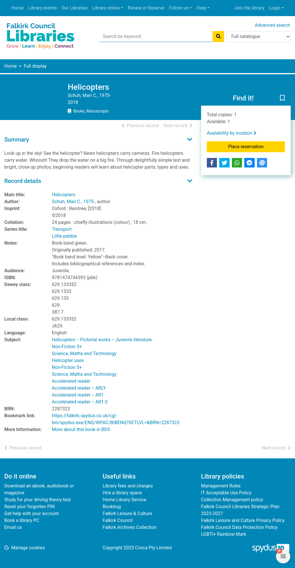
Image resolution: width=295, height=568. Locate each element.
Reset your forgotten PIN (29, 506)
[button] (282, 98)
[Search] (218, 36)
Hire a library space (122, 492)
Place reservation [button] (256, 146)
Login (274, 8)
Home (17, 8)
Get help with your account (31, 513)
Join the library (249, 8)
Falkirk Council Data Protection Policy (239, 527)
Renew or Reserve (146, 8)
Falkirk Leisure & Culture (127, 513)
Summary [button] (16, 139)
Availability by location (231, 133)
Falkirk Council (118, 520)
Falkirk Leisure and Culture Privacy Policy (243, 520)
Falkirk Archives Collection (129, 527)
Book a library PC (21, 520)
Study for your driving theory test (37, 499)
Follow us (178, 8)
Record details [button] (22, 181)
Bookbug (112, 506)
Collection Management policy (232, 499)
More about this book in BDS (81, 429)
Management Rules (221, 486)
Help (201, 8)
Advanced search (272, 25)
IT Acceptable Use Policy (226, 492)
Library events (42, 8)
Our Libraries (74, 8)
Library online (106, 8)
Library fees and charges (128, 486)
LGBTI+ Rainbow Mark (223, 534)
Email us (13, 527)
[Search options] (258, 36)
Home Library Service (124, 499)
